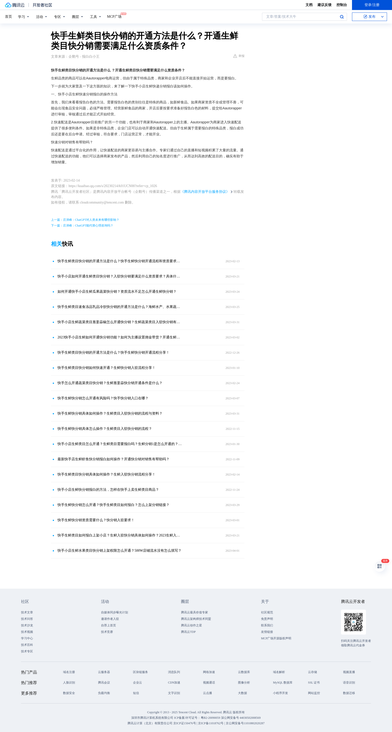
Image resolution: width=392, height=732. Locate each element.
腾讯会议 (104, 682)
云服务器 (104, 672)
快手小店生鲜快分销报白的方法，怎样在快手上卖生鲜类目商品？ (108, 489)
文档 (309, 5)
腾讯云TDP (188, 632)
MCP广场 (114, 16)
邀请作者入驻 (110, 619)
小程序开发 (280, 693)
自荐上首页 (108, 625)
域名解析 (279, 672)
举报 (238, 56)
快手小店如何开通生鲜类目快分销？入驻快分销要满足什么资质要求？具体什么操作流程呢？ (120, 276)
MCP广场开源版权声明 (276, 638)
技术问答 (27, 619)
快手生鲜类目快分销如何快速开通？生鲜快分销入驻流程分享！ (107, 368)
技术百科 (27, 645)
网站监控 (314, 693)
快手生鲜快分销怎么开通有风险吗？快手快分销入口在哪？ (103, 398)
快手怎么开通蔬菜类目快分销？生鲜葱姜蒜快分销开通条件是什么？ (110, 383)
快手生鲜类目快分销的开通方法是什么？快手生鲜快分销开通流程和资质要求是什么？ (120, 261)
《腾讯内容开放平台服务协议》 (205, 192)
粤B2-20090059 (211, 718)
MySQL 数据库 (282, 682)
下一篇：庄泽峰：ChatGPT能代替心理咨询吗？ (82, 225)
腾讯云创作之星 (191, 625)
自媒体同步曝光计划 (114, 612)
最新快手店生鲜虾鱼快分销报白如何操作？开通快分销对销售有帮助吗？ (114, 459)
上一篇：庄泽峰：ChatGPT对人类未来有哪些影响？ (85, 220)
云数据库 (244, 672)
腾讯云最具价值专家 (194, 612)
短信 (136, 693)
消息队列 (174, 672)
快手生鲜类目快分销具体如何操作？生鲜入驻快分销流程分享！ (107, 474)
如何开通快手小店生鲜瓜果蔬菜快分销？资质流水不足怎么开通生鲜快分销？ (117, 291)
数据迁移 (349, 693)
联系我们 (267, 625)
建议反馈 (325, 5)
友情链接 (267, 632)
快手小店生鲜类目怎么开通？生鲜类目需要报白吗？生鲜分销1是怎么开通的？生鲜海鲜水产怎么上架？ (120, 444)
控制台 (341, 5)
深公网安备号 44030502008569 (241, 718)
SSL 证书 (314, 682)
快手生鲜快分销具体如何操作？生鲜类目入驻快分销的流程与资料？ (110, 413)
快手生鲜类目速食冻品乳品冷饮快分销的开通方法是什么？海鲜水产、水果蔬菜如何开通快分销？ (120, 307)
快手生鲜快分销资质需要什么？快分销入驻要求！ (96, 520)
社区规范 (267, 612)
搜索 (342, 17)
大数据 (242, 693)
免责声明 (267, 619)
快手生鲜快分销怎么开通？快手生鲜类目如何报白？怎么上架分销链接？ (114, 505)
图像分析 (244, 682)
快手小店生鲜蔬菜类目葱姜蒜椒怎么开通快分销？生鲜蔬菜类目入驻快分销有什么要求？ (120, 322)
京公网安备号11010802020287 (245, 723)
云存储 (312, 672)
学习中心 (27, 638)
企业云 (137, 682)
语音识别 (349, 682)
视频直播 (349, 672)
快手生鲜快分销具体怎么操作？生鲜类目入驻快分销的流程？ (105, 429)
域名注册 (69, 672)
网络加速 (209, 672)
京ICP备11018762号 (211, 723)
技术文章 (27, 612)
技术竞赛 (107, 632)
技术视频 (27, 632)
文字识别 (174, 693)
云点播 (207, 693)
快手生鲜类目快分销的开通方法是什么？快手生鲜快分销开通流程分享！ (114, 352)
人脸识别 (69, 682)
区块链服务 (140, 672)
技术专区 (27, 651)
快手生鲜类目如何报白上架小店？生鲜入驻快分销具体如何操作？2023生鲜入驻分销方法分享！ (120, 535)
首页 (8, 16)
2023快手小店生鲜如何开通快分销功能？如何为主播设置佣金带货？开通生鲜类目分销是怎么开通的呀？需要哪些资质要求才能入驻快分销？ (120, 337)
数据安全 (69, 693)
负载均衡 (104, 693)
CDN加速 (174, 682)
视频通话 (209, 682)
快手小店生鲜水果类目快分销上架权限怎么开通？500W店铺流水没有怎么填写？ (120, 550)
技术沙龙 (27, 625)
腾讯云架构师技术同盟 (196, 619)
